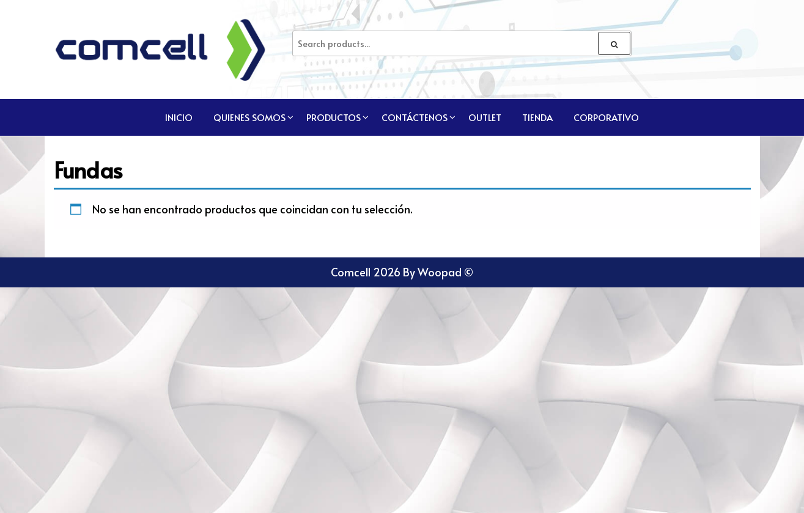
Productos (333, 117)
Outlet (484, 117)
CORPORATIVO (606, 117)
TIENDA (537, 117)
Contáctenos (415, 117)
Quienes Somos (249, 117)
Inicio (179, 117)
